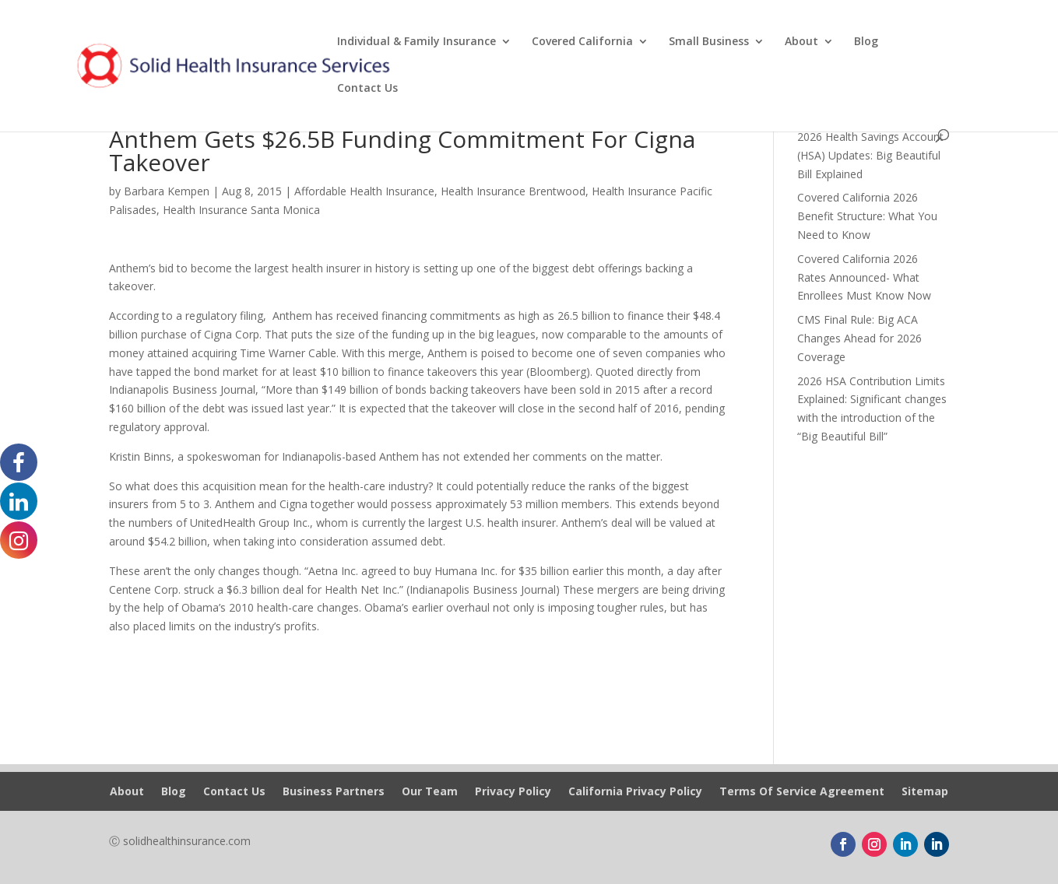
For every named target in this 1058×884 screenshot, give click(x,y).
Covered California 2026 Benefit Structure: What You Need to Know (867, 216)
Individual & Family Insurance (416, 42)
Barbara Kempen (166, 191)
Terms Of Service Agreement (801, 792)
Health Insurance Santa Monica (241, 209)
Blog (866, 42)
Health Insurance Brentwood (513, 191)
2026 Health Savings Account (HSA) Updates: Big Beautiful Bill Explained (870, 155)
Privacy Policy (513, 792)
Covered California (582, 42)
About (801, 42)
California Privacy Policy (635, 792)
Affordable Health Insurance (364, 191)
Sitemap (925, 792)
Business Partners (334, 792)
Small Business (709, 42)
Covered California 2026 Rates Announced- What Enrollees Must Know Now (864, 277)
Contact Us (367, 88)
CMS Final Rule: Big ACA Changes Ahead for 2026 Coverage (859, 338)
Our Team (430, 792)
